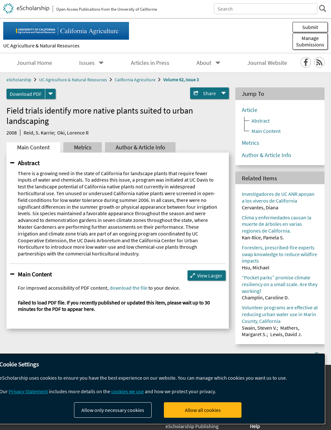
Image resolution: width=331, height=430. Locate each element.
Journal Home (34, 62)
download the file (128, 288)
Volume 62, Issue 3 (181, 80)
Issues (87, 62)
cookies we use (127, 391)
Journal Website (267, 62)
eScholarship (18, 80)
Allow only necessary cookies (112, 410)
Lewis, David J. (286, 334)
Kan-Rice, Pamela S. (263, 237)
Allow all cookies (203, 410)
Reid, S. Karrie (39, 132)
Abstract (28, 163)
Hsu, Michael (255, 267)
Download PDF (26, 94)
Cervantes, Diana (260, 207)
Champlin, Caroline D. (265, 297)
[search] (322, 8)
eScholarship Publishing (192, 426)
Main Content (33, 147)
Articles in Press (150, 62)
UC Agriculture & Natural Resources (41, 45)
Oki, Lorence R (73, 132)
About (204, 62)
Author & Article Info (140, 147)
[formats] (50, 94)
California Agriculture (135, 80)
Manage (310, 41)
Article (249, 110)
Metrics (82, 147)
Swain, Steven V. (259, 328)
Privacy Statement (28, 391)
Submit (310, 27)
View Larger (209, 275)
